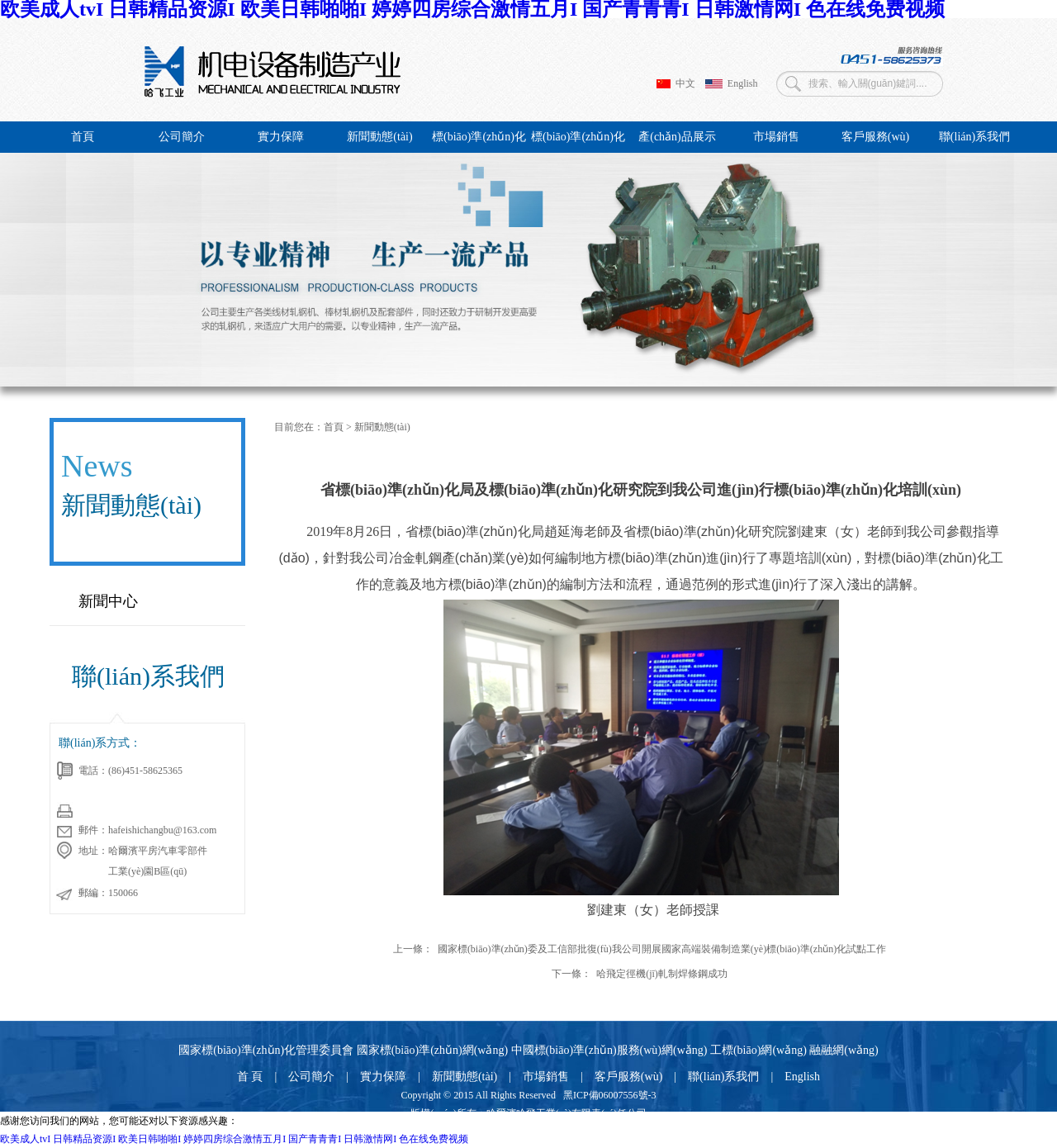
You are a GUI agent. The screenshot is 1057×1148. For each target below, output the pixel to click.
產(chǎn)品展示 (677, 136)
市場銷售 (776, 136)
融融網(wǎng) (843, 1050)
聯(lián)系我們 (974, 136)
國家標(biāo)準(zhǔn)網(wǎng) (432, 1050)
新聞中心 (108, 601)
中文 (675, 83)
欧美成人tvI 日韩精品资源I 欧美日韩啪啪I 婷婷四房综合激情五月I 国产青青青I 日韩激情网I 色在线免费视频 (234, 1139)
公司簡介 (182, 136)
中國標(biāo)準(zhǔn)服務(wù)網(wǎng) (609, 1050)
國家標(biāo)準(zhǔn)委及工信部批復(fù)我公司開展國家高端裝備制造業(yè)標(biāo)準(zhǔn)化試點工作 (662, 949)
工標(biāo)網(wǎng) (758, 1050)
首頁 (82, 136)
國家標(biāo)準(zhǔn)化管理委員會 (265, 1050)
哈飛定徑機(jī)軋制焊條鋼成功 (662, 974)
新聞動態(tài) (379, 136)
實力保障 (281, 136)
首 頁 (250, 1076)
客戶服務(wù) (875, 136)
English (731, 83)
